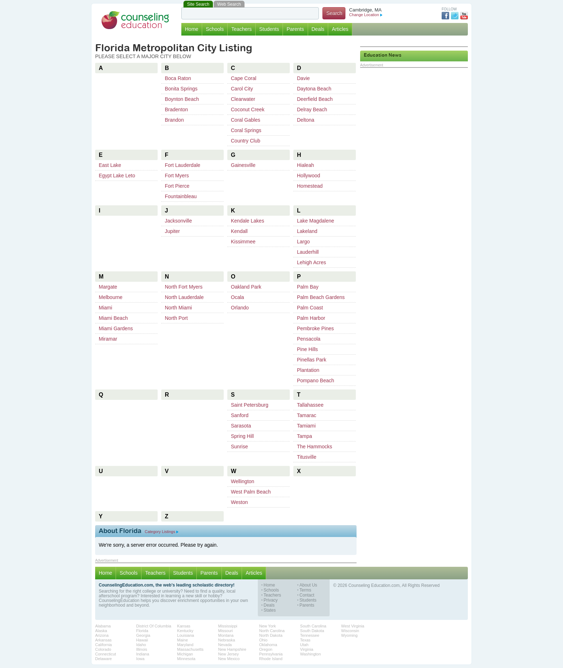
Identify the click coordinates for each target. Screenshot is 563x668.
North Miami (178, 307)
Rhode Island (271, 659)
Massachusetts (190, 649)
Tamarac (306, 415)
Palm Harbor (311, 318)
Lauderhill (308, 252)
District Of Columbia (153, 626)
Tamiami (306, 426)
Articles (340, 29)
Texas (305, 640)
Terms (305, 590)
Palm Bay (307, 287)
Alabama (103, 626)
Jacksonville (178, 221)
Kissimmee (243, 241)
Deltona (305, 120)
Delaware (103, 659)
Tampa (304, 436)
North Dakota (271, 635)
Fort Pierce (177, 186)
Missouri (225, 631)
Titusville (306, 457)
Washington (310, 654)
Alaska (101, 631)
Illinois (141, 649)
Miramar (108, 339)
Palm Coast (310, 307)
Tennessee (309, 635)
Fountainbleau (181, 196)
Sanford (239, 415)
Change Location (365, 15)
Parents (295, 29)
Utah (304, 645)
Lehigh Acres (311, 262)
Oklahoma (268, 645)
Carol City (242, 89)
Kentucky (185, 631)
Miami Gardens (116, 328)
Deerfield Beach (315, 99)
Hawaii (142, 640)
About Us (308, 585)
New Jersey (228, 654)
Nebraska (226, 640)
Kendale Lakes (247, 221)
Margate (108, 287)
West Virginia (352, 626)
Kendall (239, 231)
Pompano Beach (315, 380)
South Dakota (312, 631)
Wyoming (349, 635)
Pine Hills (307, 349)
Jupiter (172, 231)
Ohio (263, 640)
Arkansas (103, 640)
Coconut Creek (247, 109)
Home (191, 29)
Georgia (143, 635)
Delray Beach (312, 109)
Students (269, 29)
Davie (303, 78)
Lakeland (307, 231)
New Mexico (229, 659)
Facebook (445, 15)
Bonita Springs (181, 89)
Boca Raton (178, 78)
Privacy (271, 600)
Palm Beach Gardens (321, 297)
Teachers (241, 29)
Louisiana (185, 635)
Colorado (103, 649)
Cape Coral (243, 78)
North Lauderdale (184, 297)
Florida (142, 631)
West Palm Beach (251, 492)
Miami (105, 307)
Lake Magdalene (315, 221)
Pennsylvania (271, 654)
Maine (182, 640)
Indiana (142, 654)
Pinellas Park (311, 360)
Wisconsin (350, 631)
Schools (215, 29)
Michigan (185, 654)
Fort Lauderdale (182, 165)
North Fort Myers (184, 287)
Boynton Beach (182, 99)
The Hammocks (314, 446)
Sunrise (239, 446)
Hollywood (308, 175)
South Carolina (313, 626)
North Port (176, 318)
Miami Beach (113, 318)
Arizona (101, 635)
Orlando (240, 307)
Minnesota (186, 659)
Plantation (308, 370)
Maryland (185, 645)
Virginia (306, 649)
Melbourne (110, 297)
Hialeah (305, 165)
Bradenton (176, 109)
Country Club (245, 141)
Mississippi (227, 626)
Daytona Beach (314, 89)
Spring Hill (242, 436)
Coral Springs (246, 130)
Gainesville (243, 165)
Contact (306, 595)
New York (267, 626)
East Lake (110, 165)
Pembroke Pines (315, 328)
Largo (303, 241)
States (270, 610)
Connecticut (105, 654)
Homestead (310, 186)
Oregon (266, 649)
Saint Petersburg (249, 405)
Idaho (141, 645)
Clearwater (243, 99)
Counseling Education (135, 20)
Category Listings (161, 531)
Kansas (183, 626)
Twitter (455, 15)
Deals (318, 29)
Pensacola (308, 339)
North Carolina (272, 631)
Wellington (242, 481)
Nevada (225, 645)
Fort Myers (177, 175)
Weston (239, 502)
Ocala (237, 297)
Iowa (140, 659)
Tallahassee (310, 405)
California (103, 645)
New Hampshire (232, 649)
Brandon (174, 120)
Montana (226, 635)
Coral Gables (245, 120)
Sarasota (241, 426)
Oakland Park (246, 287)
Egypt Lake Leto (117, 175)
